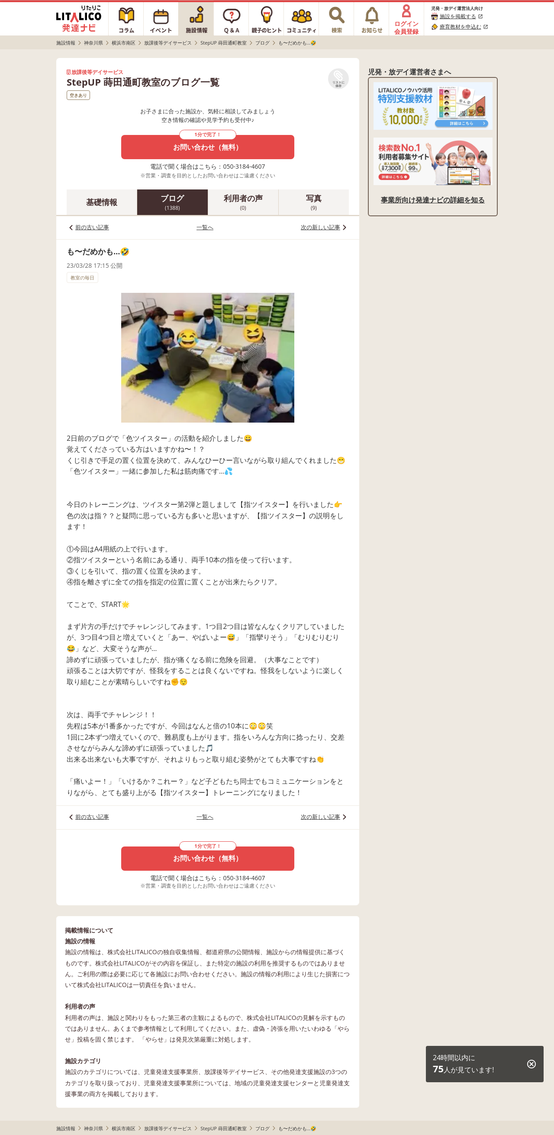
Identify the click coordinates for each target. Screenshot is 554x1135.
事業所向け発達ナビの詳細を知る (433, 200)
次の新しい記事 (320, 227)
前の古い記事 (92, 227)
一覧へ (204, 227)
